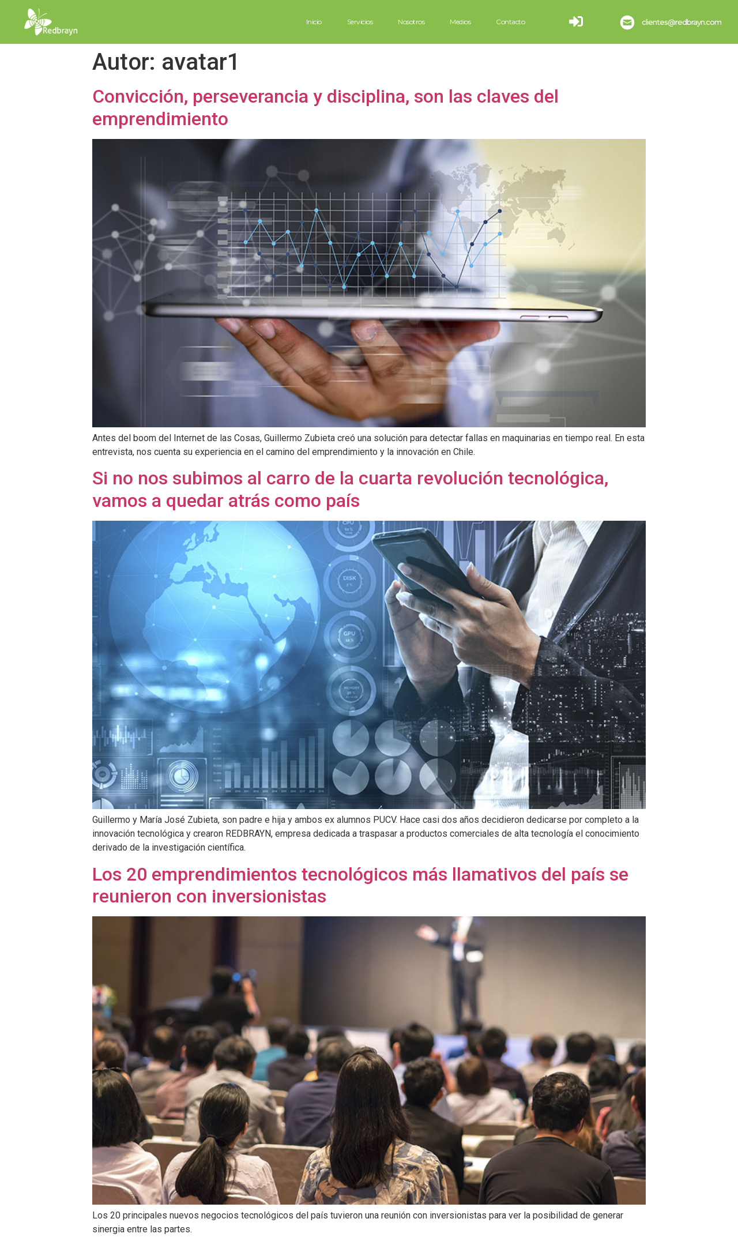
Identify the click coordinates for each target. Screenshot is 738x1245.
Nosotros (411, 21)
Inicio (314, 21)
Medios (460, 21)
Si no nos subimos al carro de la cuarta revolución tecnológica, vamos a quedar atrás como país (350, 489)
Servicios (360, 21)
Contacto (510, 21)
